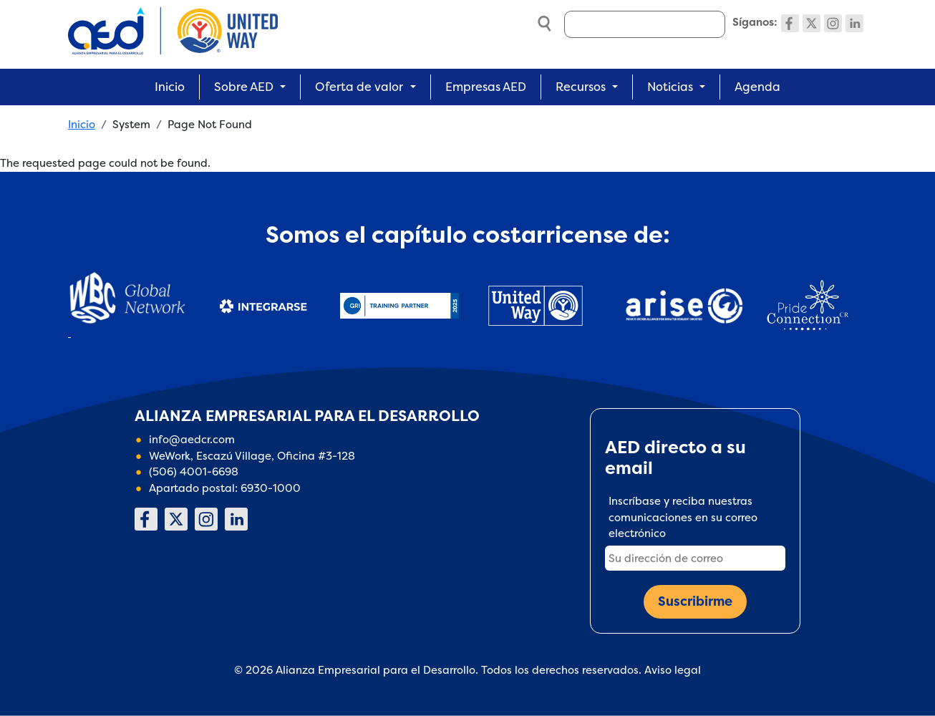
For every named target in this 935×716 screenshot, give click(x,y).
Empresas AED (485, 87)
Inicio (170, 87)
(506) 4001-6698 (193, 471)
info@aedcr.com (192, 439)
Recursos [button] (581, 87)
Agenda (757, 87)
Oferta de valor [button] (359, 87)
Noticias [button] (670, 87)
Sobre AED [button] (243, 87)
